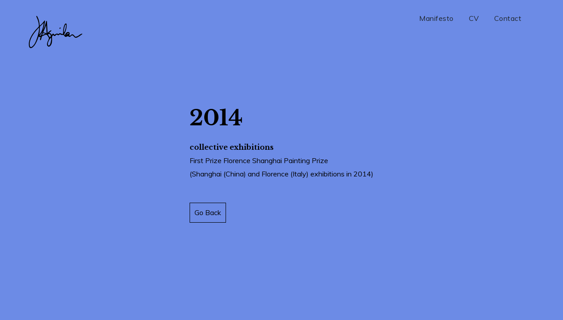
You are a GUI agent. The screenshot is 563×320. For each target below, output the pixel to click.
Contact (508, 18)
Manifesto (436, 18)
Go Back (207, 212)
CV (474, 18)
